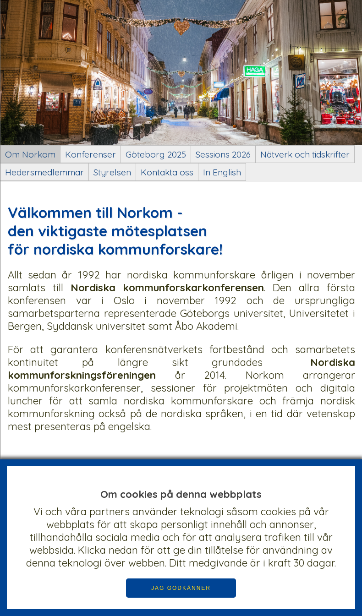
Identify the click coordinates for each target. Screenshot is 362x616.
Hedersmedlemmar (44, 172)
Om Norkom (30, 154)
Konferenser (90, 154)
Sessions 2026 (223, 154)
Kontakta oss (167, 172)
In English (222, 172)
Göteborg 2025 (156, 154)
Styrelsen (112, 172)
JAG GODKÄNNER (181, 588)
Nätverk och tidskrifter (305, 154)
